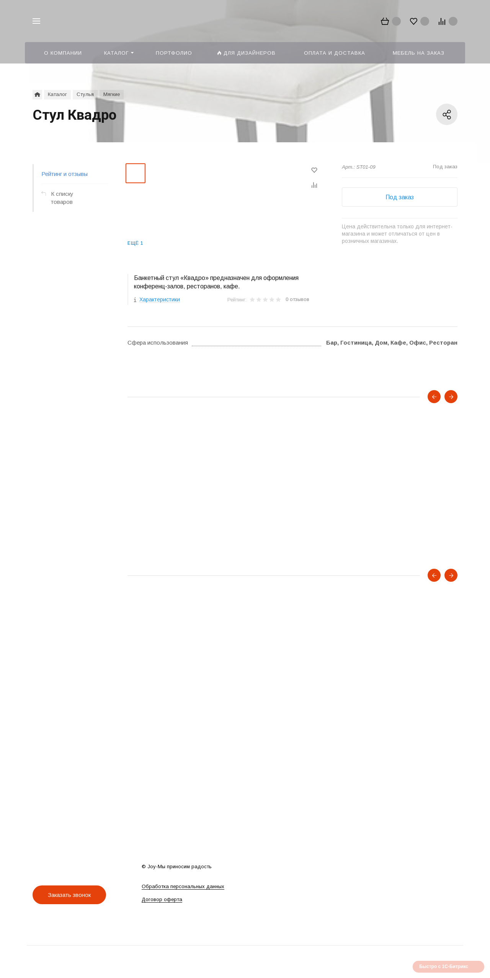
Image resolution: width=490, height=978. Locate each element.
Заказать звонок (69, 895)
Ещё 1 (135, 243)
